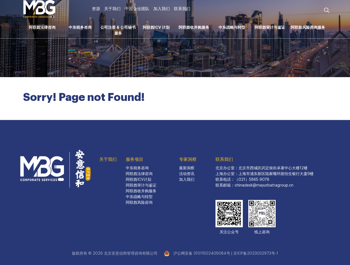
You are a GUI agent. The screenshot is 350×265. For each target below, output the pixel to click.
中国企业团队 (137, 9)
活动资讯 (186, 174)
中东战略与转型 (231, 27)
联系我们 (182, 9)
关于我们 (112, 9)
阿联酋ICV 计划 (156, 27)
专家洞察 (188, 159)
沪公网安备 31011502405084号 (201, 253)
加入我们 (161, 9)
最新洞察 (186, 168)
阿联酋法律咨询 (42, 27)
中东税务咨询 (80, 27)
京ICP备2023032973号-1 (255, 253)
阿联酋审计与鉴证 (270, 27)
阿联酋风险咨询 (139, 203)
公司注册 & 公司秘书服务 (118, 30)
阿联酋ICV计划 (138, 180)
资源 (96, 9)
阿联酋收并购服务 (194, 27)
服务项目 (134, 159)
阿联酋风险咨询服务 (308, 27)
